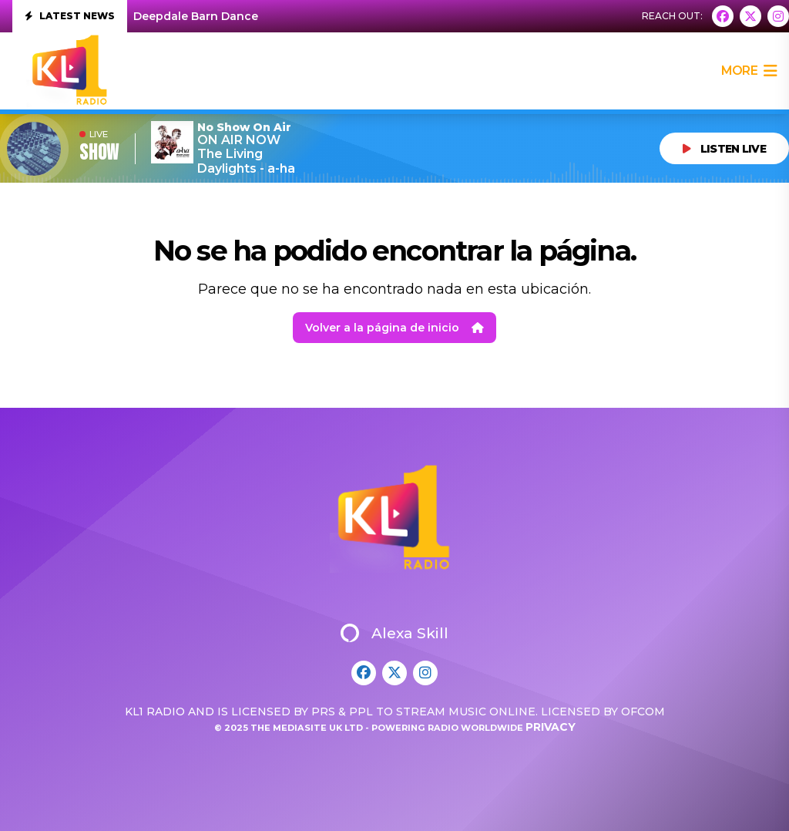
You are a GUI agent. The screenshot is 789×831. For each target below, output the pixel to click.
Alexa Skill (394, 633)
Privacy (550, 727)
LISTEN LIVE (724, 149)
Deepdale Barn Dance (195, 16)
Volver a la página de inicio (394, 328)
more (749, 71)
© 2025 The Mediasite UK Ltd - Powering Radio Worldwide (369, 727)
